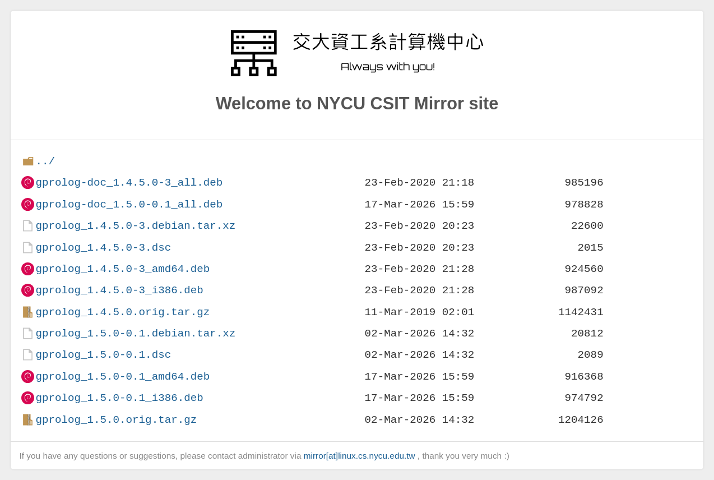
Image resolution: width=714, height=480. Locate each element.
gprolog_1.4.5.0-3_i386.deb (119, 290)
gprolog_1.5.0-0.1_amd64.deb (122, 376)
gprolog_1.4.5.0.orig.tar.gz (122, 312)
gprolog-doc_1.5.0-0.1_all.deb (128, 204)
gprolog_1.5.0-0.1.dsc (103, 354)
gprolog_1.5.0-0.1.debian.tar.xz (135, 333)
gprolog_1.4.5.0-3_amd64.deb (122, 268)
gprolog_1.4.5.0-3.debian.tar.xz (135, 225)
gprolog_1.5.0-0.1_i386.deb (119, 397)
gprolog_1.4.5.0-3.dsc (103, 247)
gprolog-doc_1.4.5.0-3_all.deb (128, 182)
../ (45, 161)
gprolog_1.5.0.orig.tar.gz (116, 419)
